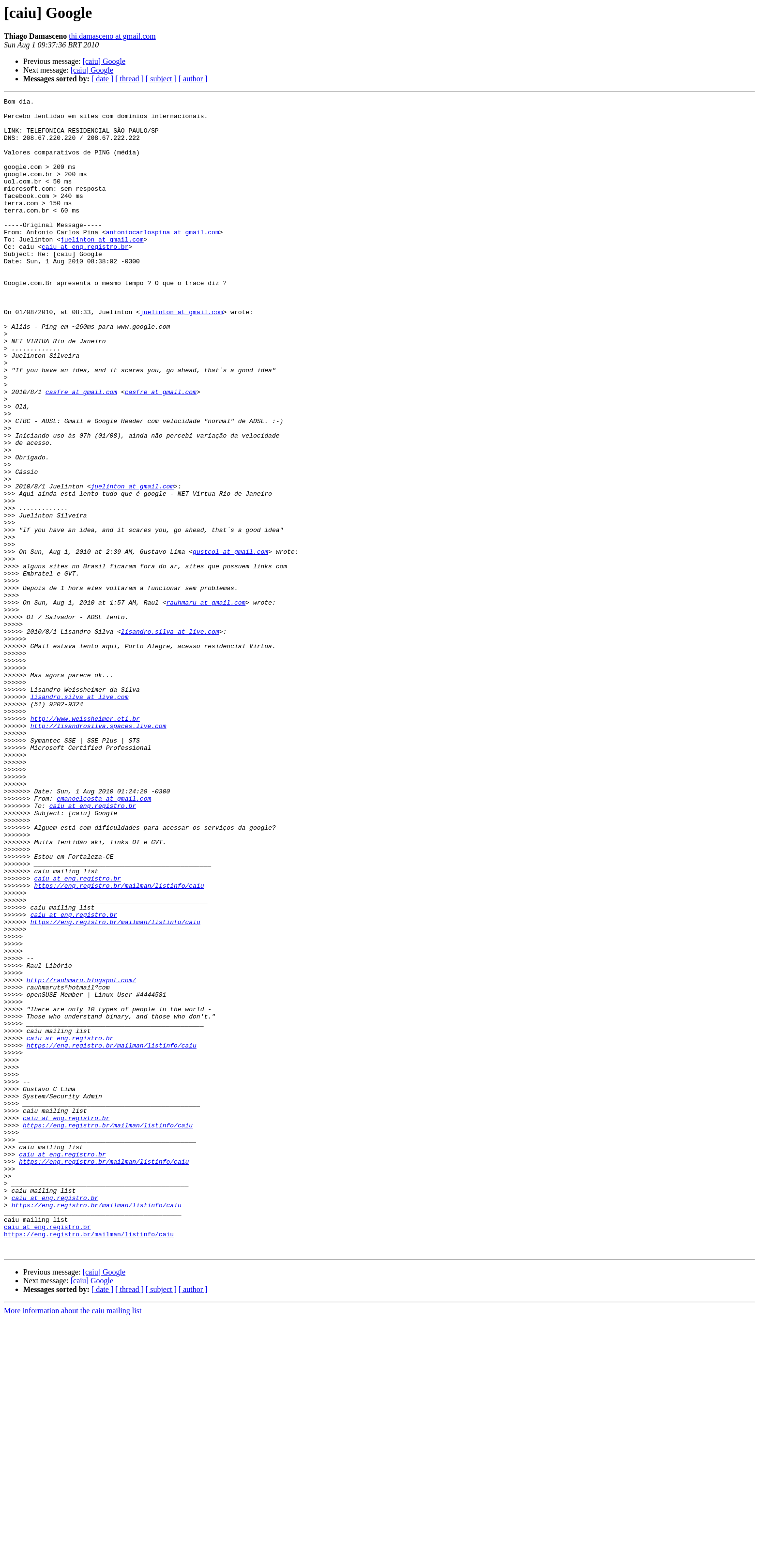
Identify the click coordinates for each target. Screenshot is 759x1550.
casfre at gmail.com (81, 451)
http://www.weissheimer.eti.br (85, 843)
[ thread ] (129, 79)
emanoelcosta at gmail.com (104, 939)
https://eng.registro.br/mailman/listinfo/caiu (119, 1043)
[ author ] (193, 79)
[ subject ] (161, 79)
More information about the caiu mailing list (72, 1541)
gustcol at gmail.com (230, 642)
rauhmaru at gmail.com (205, 703)
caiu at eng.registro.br (85, 277)
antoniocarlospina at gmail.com (162, 259)
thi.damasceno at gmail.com (112, 36)
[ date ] (102, 79)
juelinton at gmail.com (102, 268)
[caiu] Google (104, 61)
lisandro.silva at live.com (170, 738)
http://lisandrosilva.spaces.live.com (98, 852)
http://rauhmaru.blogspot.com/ (81, 1157)
